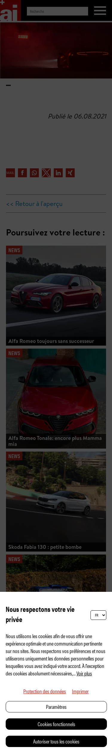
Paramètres (56, 706)
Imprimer (80, 691)
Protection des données (44, 691)
